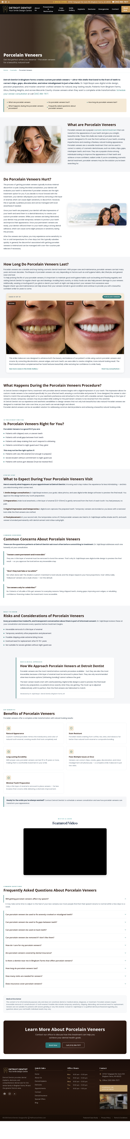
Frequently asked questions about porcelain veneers (62, 107)
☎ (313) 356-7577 (120, 2)
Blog (36, 1103)
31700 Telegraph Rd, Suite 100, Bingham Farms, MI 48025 (89, 2)
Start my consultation (110, 369)
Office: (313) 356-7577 (111, 1080)
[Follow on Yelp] (9, 2)
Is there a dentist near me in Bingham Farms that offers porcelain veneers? (66, 960)
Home (5, 70)
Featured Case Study (90, 1118)
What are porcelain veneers (19, 102)
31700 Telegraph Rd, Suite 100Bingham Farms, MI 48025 (113, 1075)
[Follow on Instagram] (6, 2)
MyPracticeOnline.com (38, 1118)
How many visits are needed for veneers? (66, 976)
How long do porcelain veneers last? (102, 102)
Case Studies (62, 9)
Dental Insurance (41, 1096)
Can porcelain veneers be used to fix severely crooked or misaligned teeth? (66, 914)
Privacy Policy (106, 1118)
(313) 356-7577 (41, 94)
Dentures (91, 9)
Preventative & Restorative (49, 9)
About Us (37, 9)
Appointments (40, 1088)
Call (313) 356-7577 (73, 1045)
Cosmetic (13, 70)
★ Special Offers (60, 2)
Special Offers (40, 1099)
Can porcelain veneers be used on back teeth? (66, 930)
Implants (81, 9)
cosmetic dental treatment (105, 130)
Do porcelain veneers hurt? (59, 102)
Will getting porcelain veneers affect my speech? (66, 899)
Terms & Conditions (120, 1118)
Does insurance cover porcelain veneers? (66, 983)
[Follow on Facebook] (2, 2)
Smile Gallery (72, 9)
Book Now (126, 9)
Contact (115, 9)
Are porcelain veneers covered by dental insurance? (66, 953)
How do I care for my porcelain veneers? (66, 945)
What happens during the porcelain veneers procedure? (26, 107)
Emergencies (104, 9)
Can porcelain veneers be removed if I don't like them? (66, 937)
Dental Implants (41, 1081)
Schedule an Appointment (113, 1088)
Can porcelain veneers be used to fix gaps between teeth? (66, 922)
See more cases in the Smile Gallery (23, 369)
